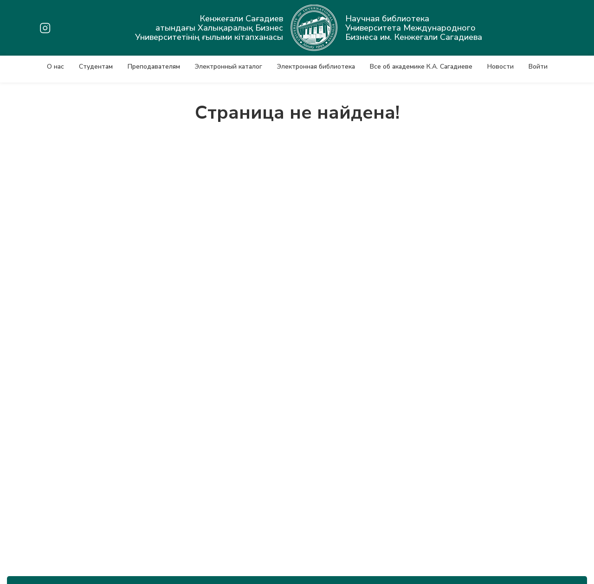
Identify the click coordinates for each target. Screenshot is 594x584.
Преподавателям (154, 66)
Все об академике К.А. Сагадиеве (421, 66)
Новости (500, 66)
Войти (538, 66)
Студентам (96, 66)
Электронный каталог (228, 66)
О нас (55, 66)
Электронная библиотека (316, 66)
